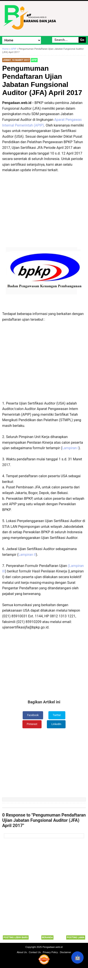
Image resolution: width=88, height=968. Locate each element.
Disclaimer (65, 952)
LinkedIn (56, 724)
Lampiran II (27, 555)
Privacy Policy (50, 952)
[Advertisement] (44, 214)
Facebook (32, 715)
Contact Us (35, 952)
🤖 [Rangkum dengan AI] (78, 957)
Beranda (47, 937)
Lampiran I (70, 448)
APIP (34, 60)
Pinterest (32, 724)
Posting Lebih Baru (16, 937)
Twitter (57, 715)
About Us (22, 952)
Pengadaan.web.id (52, 947)
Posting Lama (75, 937)
